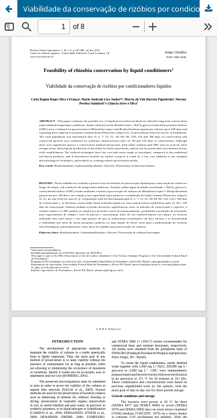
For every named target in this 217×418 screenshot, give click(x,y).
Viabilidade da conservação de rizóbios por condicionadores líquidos (120, 8)
